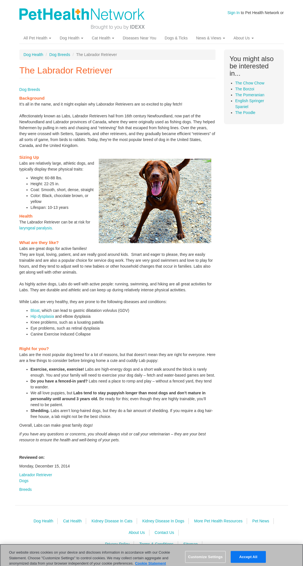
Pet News (260, 521)
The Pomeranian (249, 95)
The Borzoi (244, 89)
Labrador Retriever (35, 475)
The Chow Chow (249, 83)
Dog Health (71, 38)
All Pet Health (37, 38)
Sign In (234, 12)
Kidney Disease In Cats (112, 521)
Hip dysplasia (42, 316)
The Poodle (245, 112)
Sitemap (190, 544)
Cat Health (103, 38)
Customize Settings (205, 560)
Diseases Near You (139, 38)
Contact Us (164, 532)
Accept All (248, 560)
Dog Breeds (59, 54)
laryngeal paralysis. (36, 228)
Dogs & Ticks (176, 38)
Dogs (24, 480)
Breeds (25, 489)
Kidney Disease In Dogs (163, 521)
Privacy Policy (117, 544)
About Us (243, 38)
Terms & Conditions (156, 544)
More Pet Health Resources (218, 521)
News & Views (210, 38)
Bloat (35, 310)
